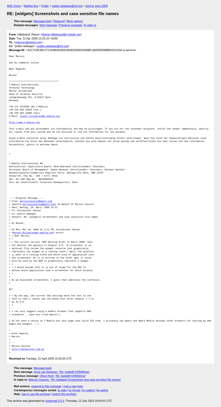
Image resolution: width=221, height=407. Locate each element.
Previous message (70, 25)
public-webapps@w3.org (67, 6)
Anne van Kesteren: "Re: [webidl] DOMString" (62, 371)
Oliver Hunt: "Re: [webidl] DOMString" (63, 375)
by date (62, 390)
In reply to (90, 25)
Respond (59, 21)
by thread (74, 390)
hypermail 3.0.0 (54, 400)
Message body (43, 21)
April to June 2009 (96, 6)
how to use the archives (35, 394)
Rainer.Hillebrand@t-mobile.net (61, 34)
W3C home (14, 6)
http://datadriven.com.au (28, 349)
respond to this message (46, 386)
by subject (88, 390)
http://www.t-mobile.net (24, 122)
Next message (48, 25)
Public (45, 6)
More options (75, 21)
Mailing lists (31, 6)
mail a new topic (73, 386)
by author (102, 390)
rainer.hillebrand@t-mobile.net (40, 116)
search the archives (65, 394)
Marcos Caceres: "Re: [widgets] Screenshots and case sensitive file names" (75, 379)
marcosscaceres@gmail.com (36, 201)
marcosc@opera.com (28, 42)
